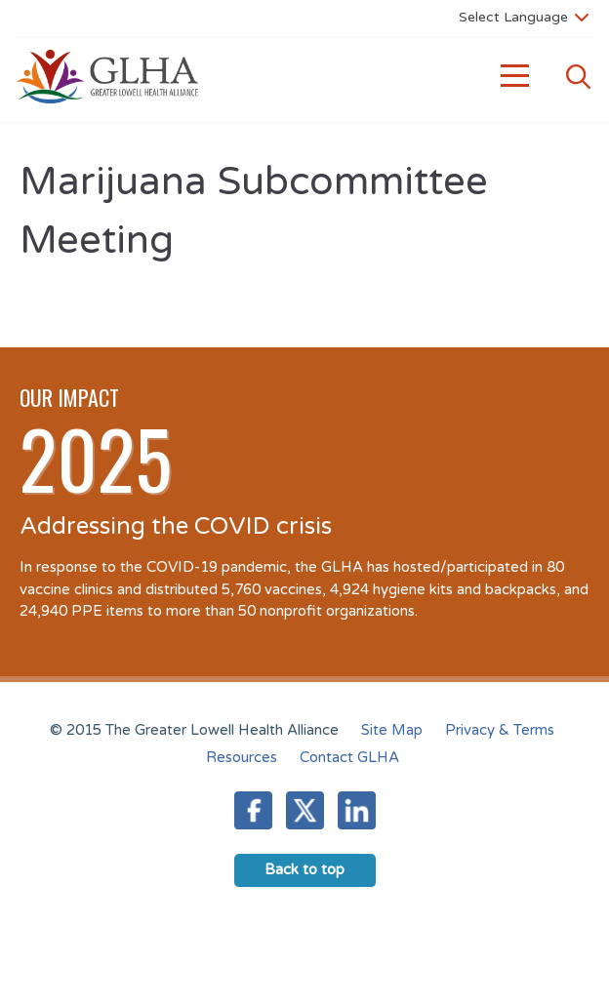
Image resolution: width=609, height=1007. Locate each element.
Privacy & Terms (499, 730)
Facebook (253, 810)
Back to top (304, 869)
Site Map (392, 730)
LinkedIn (357, 810)
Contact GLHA (349, 757)
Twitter (305, 810)
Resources (241, 757)
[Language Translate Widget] (523, 16)
